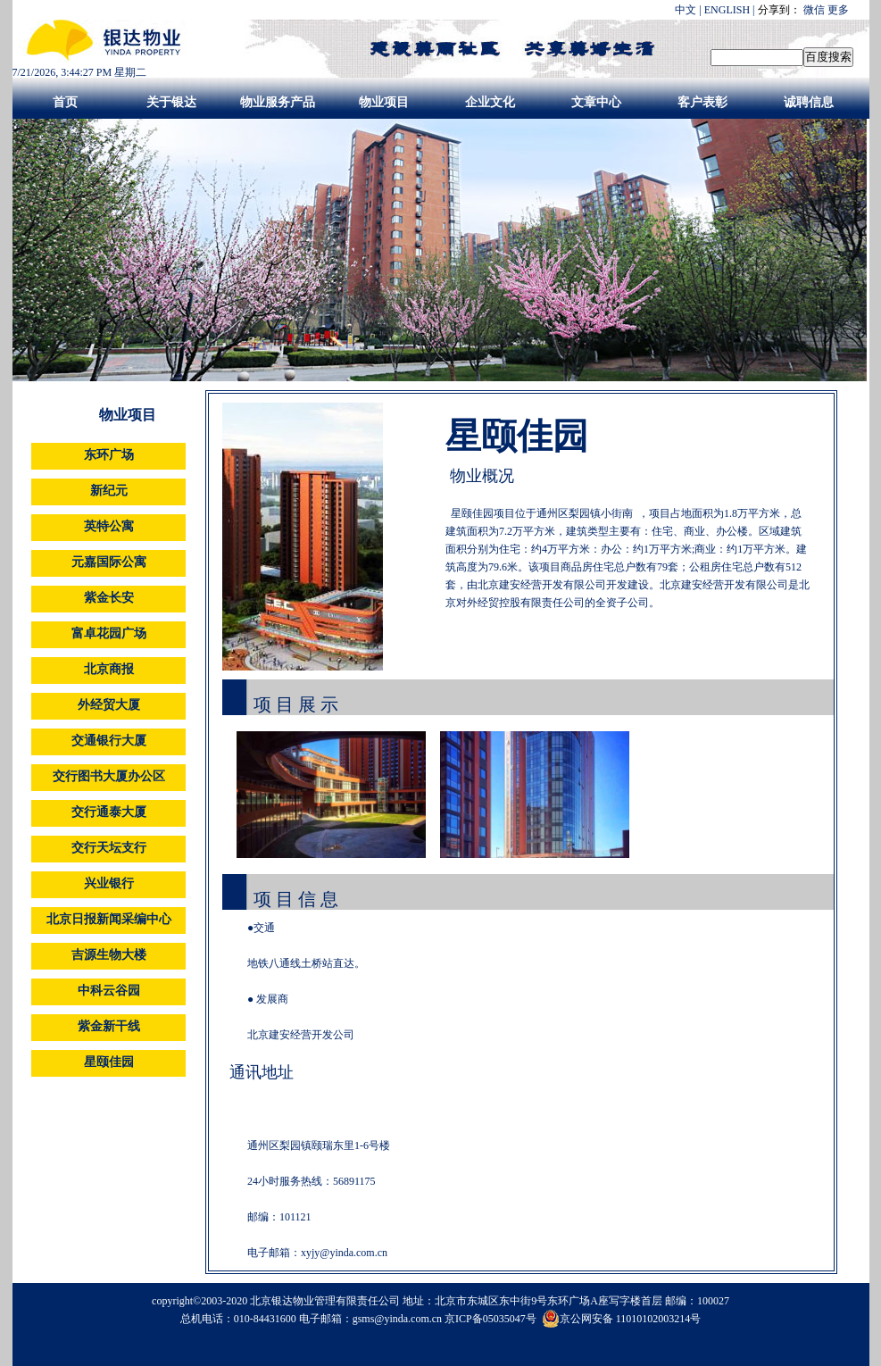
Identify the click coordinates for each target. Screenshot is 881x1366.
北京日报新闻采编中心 (108, 919)
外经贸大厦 (109, 705)
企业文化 (490, 102)
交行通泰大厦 (108, 812)
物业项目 (384, 102)
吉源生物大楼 (108, 955)
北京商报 (109, 669)
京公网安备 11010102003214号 (622, 1319)
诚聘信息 (809, 102)
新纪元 (109, 490)
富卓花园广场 (108, 633)
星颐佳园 (109, 1062)
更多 (838, 10)
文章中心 (596, 102)
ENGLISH (727, 10)
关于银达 (171, 102)
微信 (814, 10)
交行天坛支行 (108, 847)
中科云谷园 (109, 990)
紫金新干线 (109, 1026)
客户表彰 (702, 102)
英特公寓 (109, 526)
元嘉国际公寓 (108, 562)
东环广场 (109, 455)
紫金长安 (109, 597)
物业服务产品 (277, 102)
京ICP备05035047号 (492, 1318)
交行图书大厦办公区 (109, 776)
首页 (65, 102)
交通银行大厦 (108, 740)
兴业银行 (109, 883)
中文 (685, 10)
